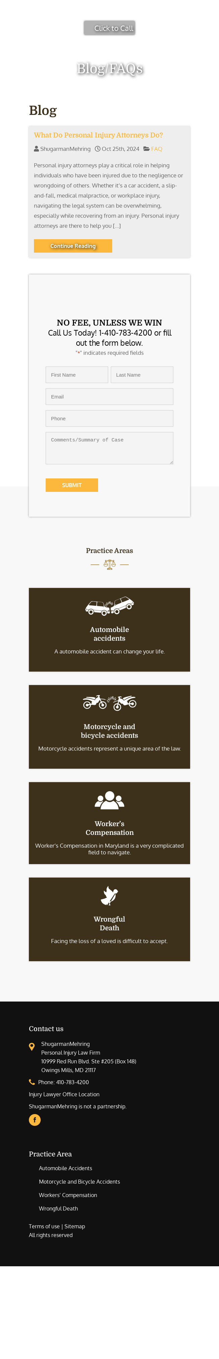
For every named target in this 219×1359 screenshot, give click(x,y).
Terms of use (44, 1226)
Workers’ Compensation (68, 1195)
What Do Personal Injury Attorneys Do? (98, 135)
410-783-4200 (72, 1082)
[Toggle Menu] (210, 13)
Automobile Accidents (65, 1168)
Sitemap (74, 1226)
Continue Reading (73, 246)
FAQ (157, 148)
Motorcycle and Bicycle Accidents (79, 1181)
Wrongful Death (58, 1208)
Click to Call (113, 28)
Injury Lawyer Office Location (64, 1094)
